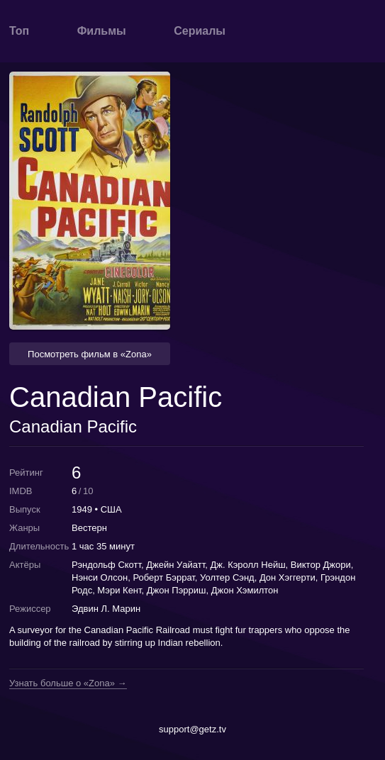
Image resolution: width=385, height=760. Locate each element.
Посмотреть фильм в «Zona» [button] (90, 354)
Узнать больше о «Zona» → (68, 683)
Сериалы (199, 31)
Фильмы (101, 31)
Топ (19, 31)
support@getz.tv (192, 729)
